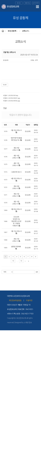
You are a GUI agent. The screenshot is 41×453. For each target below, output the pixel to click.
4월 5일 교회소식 (16, 178)
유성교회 (28, 131)
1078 (5, 140)
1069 (5, 210)
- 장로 (1, 343)
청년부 (2, 396)
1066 (5, 240)
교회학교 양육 (4, 394)
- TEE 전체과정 (4, 423)
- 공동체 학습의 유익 (6, 421)
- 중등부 (2, 390)
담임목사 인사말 (4, 335)
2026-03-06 (36, 210)
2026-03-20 (36, 195)
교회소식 (26, 31)
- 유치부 (2, 386)
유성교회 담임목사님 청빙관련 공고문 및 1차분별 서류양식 (16, 221)
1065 (5, 248)
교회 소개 (2, 337)
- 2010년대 (3, 347)
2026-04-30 (36, 131)
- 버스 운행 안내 (4, 359)
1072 (5, 187)
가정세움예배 (4, 372)
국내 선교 (2, 411)
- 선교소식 (3, 409)
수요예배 (2, 370)
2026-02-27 (36, 232)
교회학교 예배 (4, 380)
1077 (5, 149)
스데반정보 (28, 323)
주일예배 (2, 368)
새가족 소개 (3, 452)
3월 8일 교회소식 (16, 209)
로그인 (19, 3)
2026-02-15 (36, 248)
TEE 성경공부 (4, 413)
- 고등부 (2, 392)
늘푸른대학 (3, 433)
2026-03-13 (36, 203)
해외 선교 (2, 407)
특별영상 (2, 376)
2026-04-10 (36, 164)
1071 (5, 195)
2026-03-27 (36, 187)
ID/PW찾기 (36, 3)
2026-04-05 (36, 172)
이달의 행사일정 (4, 450)
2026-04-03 (36, 180)
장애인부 (2, 431)
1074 (5, 172)
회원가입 (27, 3)
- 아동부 (2, 388)
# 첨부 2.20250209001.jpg (11, 98)
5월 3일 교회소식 (16, 130)
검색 (37, 272)
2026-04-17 (36, 157)
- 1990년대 (3, 351)
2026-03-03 (36, 221)
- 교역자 (2, 341)
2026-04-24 (36, 140)
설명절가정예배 (16, 247)
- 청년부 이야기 (4, 402)
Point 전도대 (3, 425)
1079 (5, 131)
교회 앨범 (2, 441)
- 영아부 (2, 384)
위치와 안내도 (4, 355)
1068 (5, 221)
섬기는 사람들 (4, 339)
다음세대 (2, 378)
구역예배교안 (4, 374)
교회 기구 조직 (4, 353)
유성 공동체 (13, 31)
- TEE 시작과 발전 (5, 415)
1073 (5, 180)
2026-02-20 (36, 240)
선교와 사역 (3, 405)
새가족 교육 (3, 427)
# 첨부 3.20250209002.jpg (11, 101)
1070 (5, 203)
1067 (5, 232)
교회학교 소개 (4, 382)
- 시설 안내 (3, 361)
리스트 (5, 84)
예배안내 (2, 366)
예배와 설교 (3, 363)
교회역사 (2, 345)
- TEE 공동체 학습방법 (6, 419)
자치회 (2, 443)
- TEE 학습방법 (4, 417)
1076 (5, 157)
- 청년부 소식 (3, 400)
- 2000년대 (3, 349)
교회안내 (2, 333)
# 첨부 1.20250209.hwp (10, 95)
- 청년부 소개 (3, 398)
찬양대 (2, 446)
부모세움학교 (4, 435)
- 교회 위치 (3, 357)
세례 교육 (2, 429)
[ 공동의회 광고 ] (16, 172)
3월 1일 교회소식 (16, 231)
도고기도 (2, 437)
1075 (5, 164)
